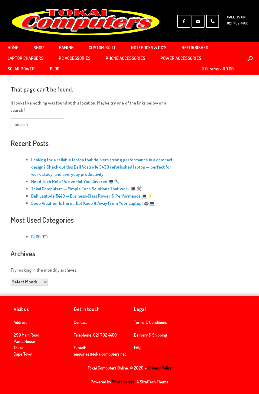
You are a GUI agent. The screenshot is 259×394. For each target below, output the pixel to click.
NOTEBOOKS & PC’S (148, 47)
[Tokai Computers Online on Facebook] (183, 21)
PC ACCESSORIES (74, 58)
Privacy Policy (160, 367)
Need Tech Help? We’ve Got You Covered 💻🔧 (75, 181)
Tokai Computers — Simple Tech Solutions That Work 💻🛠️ (86, 189)
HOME (13, 47)
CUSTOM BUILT (102, 47)
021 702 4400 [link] (105, 334)
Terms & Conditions (150, 322)
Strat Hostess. (124, 381)
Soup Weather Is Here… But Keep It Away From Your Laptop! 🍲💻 (93, 203)
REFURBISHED (195, 47)
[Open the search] (250, 58)
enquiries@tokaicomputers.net (100, 354)
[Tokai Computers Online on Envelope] (198, 21)
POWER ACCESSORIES (180, 58)
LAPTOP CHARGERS (26, 58)
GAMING (66, 47)
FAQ (137, 347)
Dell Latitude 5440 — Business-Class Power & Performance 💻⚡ (92, 196)
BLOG (54, 69)
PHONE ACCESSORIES (125, 58)
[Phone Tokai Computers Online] (212, 21)
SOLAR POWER (21, 69)
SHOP (39, 47)
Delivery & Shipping (150, 334)
